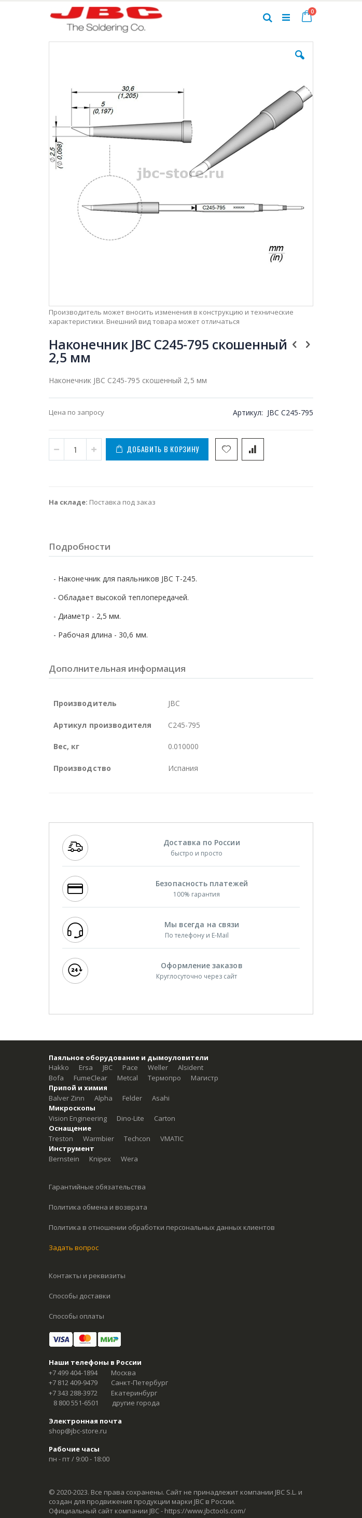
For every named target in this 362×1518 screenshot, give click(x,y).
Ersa (86, 1067)
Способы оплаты (76, 1316)
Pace (130, 1067)
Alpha (103, 1098)
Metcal (127, 1077)
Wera (129, 1158)
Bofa (56, 1077)
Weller (158, 1067)
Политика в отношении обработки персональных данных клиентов (162, 1227)
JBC (108, 1067)
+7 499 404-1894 (73, 1372)
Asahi (161, 1098)
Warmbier (98, 1138)
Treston (61, 1138)
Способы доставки (79, 1295)
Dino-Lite (130, 1118)
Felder (132, 1098)
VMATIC (172, 1138)
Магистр (204, 1077)
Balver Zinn (67, 1098)
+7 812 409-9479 (73, 1382)
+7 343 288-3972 (73, 1393)
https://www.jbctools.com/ (205, 1510)
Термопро (164, 1077)
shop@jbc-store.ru (78, 1430)
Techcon (137, 1138)
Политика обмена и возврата (98, 1207)
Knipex (100, 1158)
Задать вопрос (74, 1247)
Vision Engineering (78, 1118)
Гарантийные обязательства (97, 1186)
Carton (164, 1118)
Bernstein (64, 1158)
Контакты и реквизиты (87, 1275)
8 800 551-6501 (76, 1402)
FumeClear (90, 1077)
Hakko (59, 1067)
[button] (300, 63)
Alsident (190, 1067)
